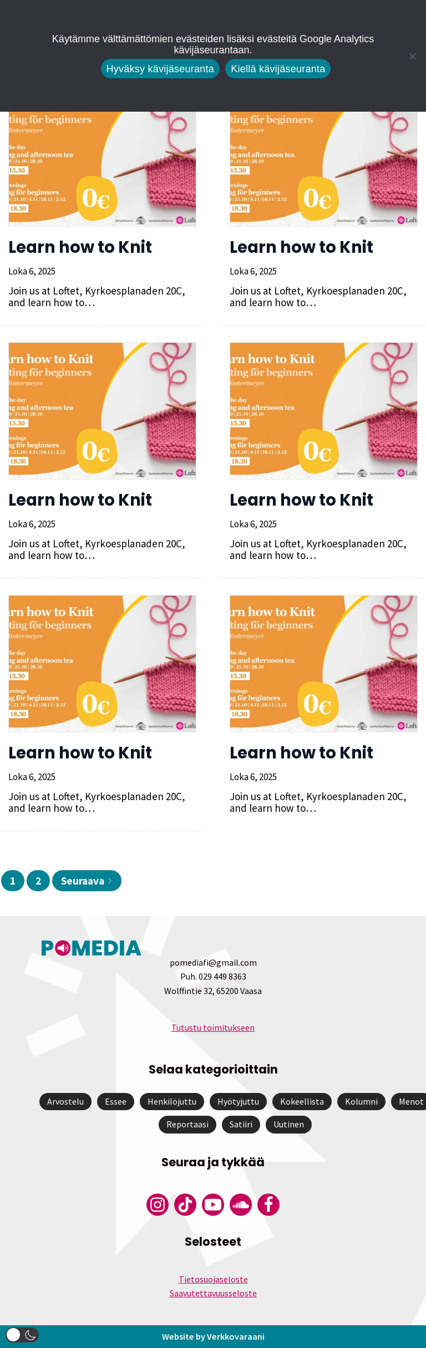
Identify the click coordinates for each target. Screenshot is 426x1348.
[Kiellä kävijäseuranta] (412, 56)
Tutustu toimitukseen (213, 1027)
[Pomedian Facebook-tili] (268, 1205)
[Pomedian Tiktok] (185, 1205)
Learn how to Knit (80, 247)
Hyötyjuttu (238, 1101)
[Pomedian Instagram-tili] (157, 1205)
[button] (22, 1334)
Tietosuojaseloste (213, 1279)
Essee (115, 1101)
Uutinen (288, 1124)
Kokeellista (302, 1101)
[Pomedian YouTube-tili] (213, 1205)
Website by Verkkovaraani (213, 1336)
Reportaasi (187, 1124)
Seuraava (87, 880)
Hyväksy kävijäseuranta (160, 68)
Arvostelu (65, 1101)
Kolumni (361, 1101)
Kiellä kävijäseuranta (278, 68)
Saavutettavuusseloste (213, 1293)
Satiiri (241, 1124)
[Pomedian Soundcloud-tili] (241, 1205)
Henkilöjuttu (172, 1101)
